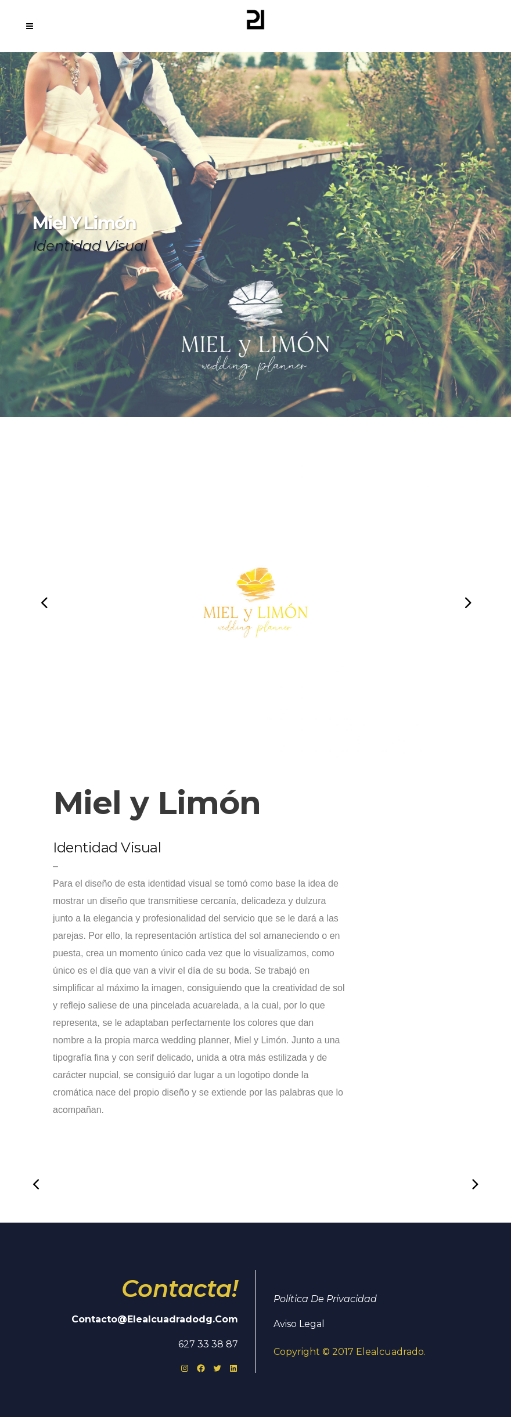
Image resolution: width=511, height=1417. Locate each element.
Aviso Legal (299, 1323)
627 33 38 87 (208, 1344)
